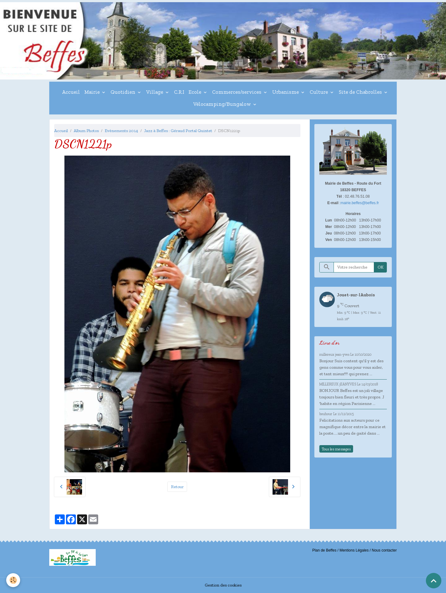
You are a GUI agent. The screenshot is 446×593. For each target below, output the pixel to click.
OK (380, 267)
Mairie (92, 92)
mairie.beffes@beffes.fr (359, 203)
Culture (319, 92)
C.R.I (179, 92)
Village (155, 92)
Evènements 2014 (121, 130)
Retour (177, 486)
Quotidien (124, 92)
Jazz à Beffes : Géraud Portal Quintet (178, 130)
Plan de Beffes (324, 550)
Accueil (71, 92)
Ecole (196, 92)
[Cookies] (13, 580)
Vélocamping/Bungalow (222, 104)
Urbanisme (286, 92)
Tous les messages (336, 449)
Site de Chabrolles (361, 92)
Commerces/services (237, 92)
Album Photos (86, 130)
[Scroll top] (433, 580)
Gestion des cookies (223, 585)
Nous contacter (384, 550)
